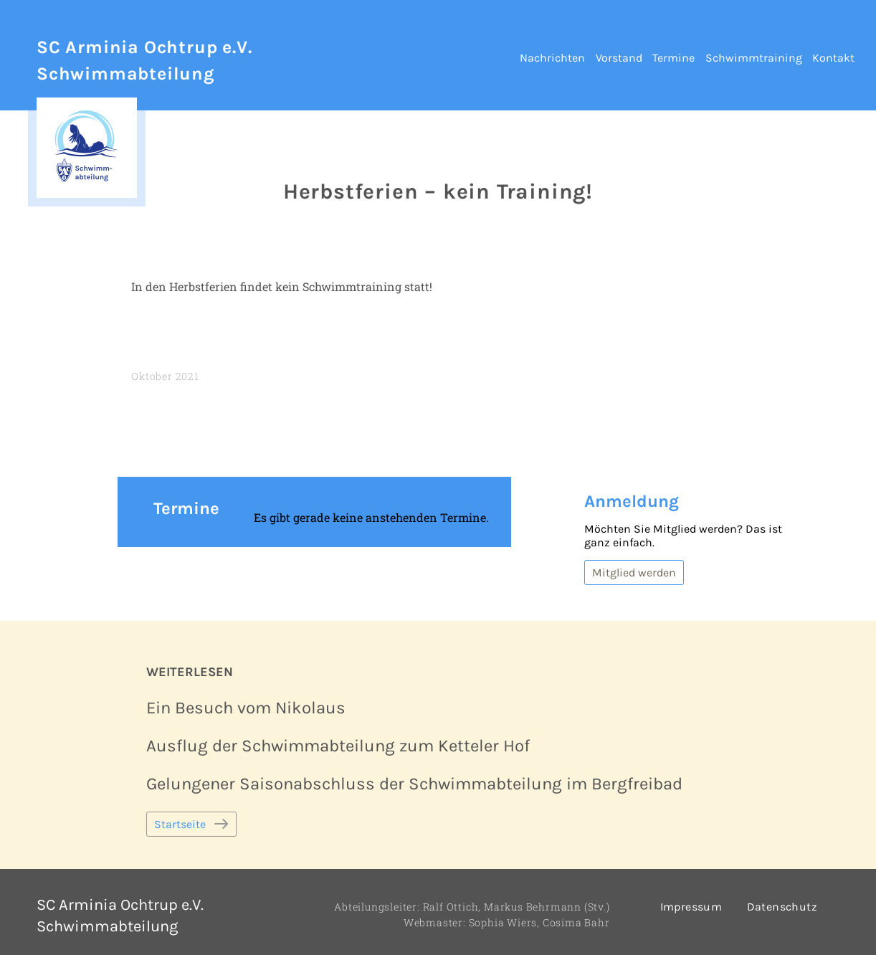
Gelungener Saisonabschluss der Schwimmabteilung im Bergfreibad (414, 784)
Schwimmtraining (753, 58)
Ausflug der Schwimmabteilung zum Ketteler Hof (338, 746)
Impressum (691, 906)
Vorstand (619, 58)
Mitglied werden (634, 572)
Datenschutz (782, 906)
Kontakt (833, 58)
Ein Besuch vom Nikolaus (246, 708)
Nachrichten (552, 58)
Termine (673, 58)
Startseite (180, 824)
